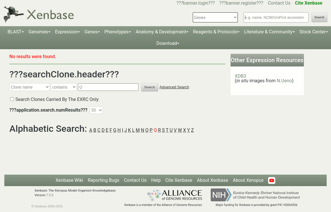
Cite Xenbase (178, 180)
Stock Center (313, 32)
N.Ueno (284, 80)
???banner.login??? (196, 3)
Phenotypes (116, 32)
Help (156, 180)
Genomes (38, 32)
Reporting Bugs (103, 180)
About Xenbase (212, 180)
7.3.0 (49, 195)
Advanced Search (174, 87)
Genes (91, 32)
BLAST (14, 32)
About (248, 180)
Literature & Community (268, 32)
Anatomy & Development (161, 32)
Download (166, 43)
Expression (66, 32)
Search (319, 17)
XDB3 (240, 76)
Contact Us (279, 3)
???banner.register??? (241, 3)
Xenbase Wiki (69, 180)
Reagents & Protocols (215, 32)
